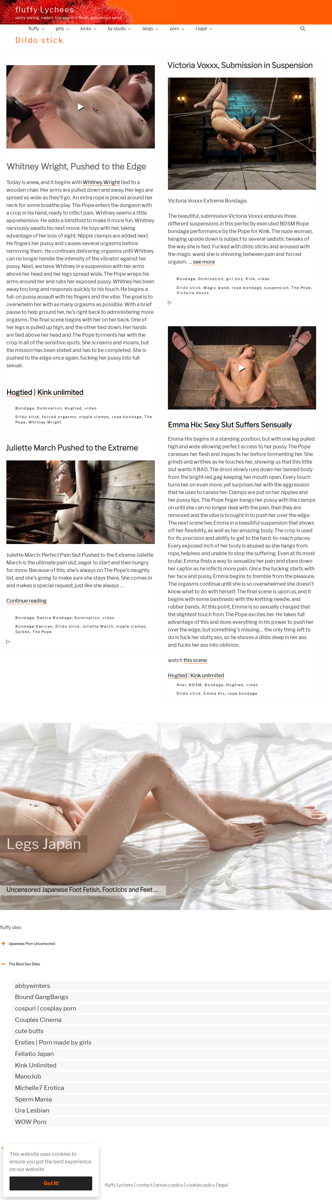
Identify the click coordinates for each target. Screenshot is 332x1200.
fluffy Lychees (44, 9)
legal (223, 1185)
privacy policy (169, 1185)
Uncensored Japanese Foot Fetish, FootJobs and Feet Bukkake (92, 889)
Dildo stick (27, 417)
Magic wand (216, 288)
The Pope (301, 288)
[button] (81, 106)
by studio (120, 28)
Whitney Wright (101, 182)
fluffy (36, 28)
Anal (181, 685)
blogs (150, 28)
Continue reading (26, 601)
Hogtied (19, 392)
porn (177, 28)
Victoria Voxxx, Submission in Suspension (240, 65)
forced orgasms (59, 417)
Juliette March (98, 626)
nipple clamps (94, 417)
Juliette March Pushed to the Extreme (72, 447)
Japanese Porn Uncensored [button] (27, 944)
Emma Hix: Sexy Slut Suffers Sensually (230, 425)
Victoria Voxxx (192, 293)
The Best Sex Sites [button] (20, 964)
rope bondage (127, 417)
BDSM (195, 685)
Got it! (51, 1183)
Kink (250, 279)
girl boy (234, 279)
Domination (49, 408)
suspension (276, 288)
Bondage (24, 408)
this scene (195, 660)
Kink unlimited (60, 392)
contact (144, 1185)
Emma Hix (214, 693)
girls (63, 28)
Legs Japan (43, 843)
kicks (88, 28)
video (91, 408)
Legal (204, 28)
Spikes (22, 632)
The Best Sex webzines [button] (24, 1148)
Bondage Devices (34, 626)
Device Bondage (54, 618)
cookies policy (200, 1185)
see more (204, 262)
